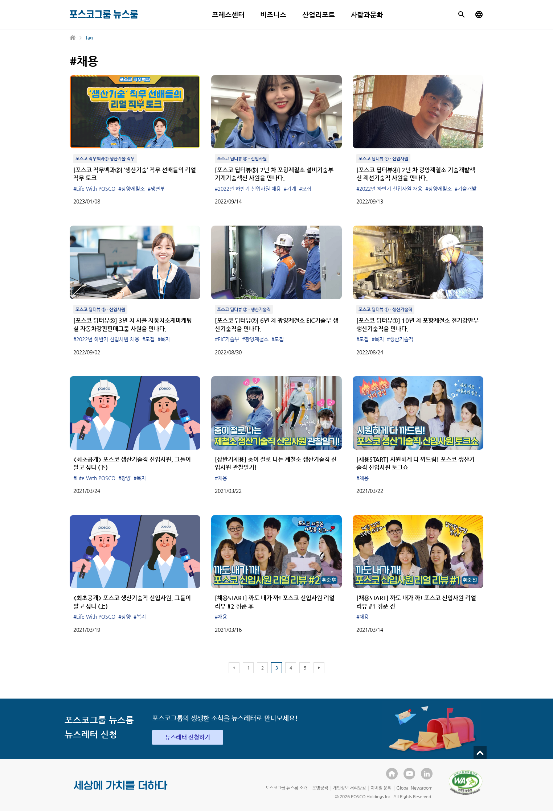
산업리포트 (318, 14)
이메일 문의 (381, 787)
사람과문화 (367, 14)
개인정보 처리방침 (349, 787)
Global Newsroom (414, 787)
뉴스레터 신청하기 (187, 737)
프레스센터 (228, 14)
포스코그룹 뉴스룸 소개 (286, 787)
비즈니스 (273, 14)
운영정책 (320, 787)
